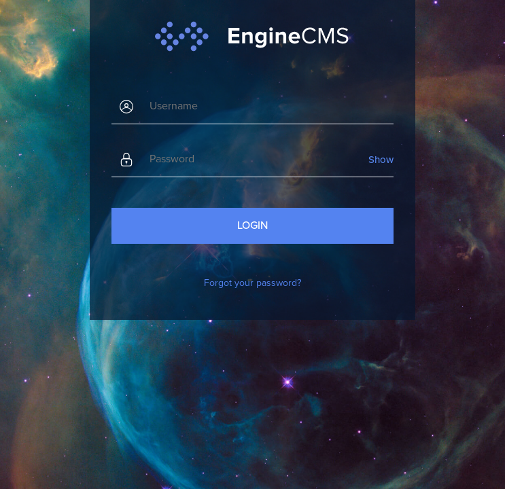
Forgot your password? (252, 283)
